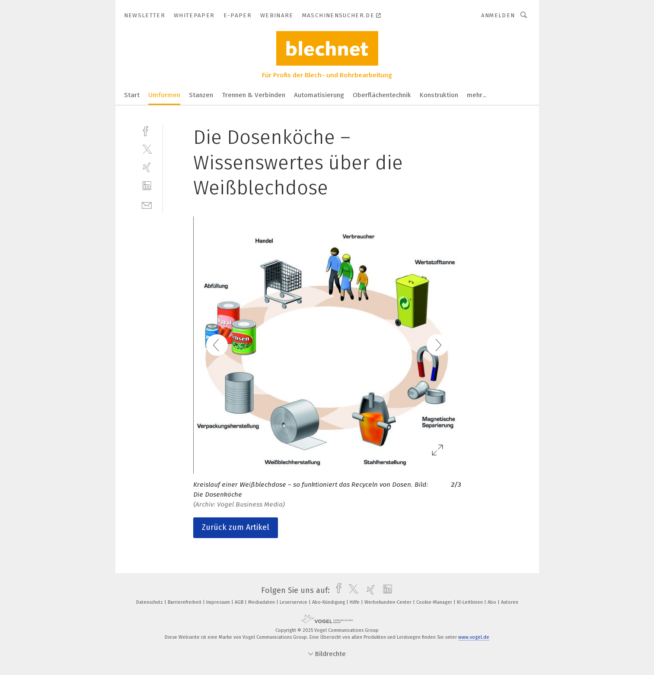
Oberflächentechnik (382, 95)
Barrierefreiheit (185, 602)
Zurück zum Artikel (235, 527)
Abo (493, 602)
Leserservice (294, 602)
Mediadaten (262, 602)
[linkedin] (146, 186)
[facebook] (146, 130)
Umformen (164, 95)
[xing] (146, 167)
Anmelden (498, 15)
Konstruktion (439, 95)
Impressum (218, 602)
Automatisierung (319, 95)
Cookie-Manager (434, 602)
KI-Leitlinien (470, 602)
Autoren (509, 602)
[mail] (146, 204)
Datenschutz (150, 602)
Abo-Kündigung (329, 602)
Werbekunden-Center (388, 602)
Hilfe (355, 602)
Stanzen (201, 95)
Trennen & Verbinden (253, 95)
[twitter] (146, 148)
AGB (240, 602)
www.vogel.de (473, 637)
